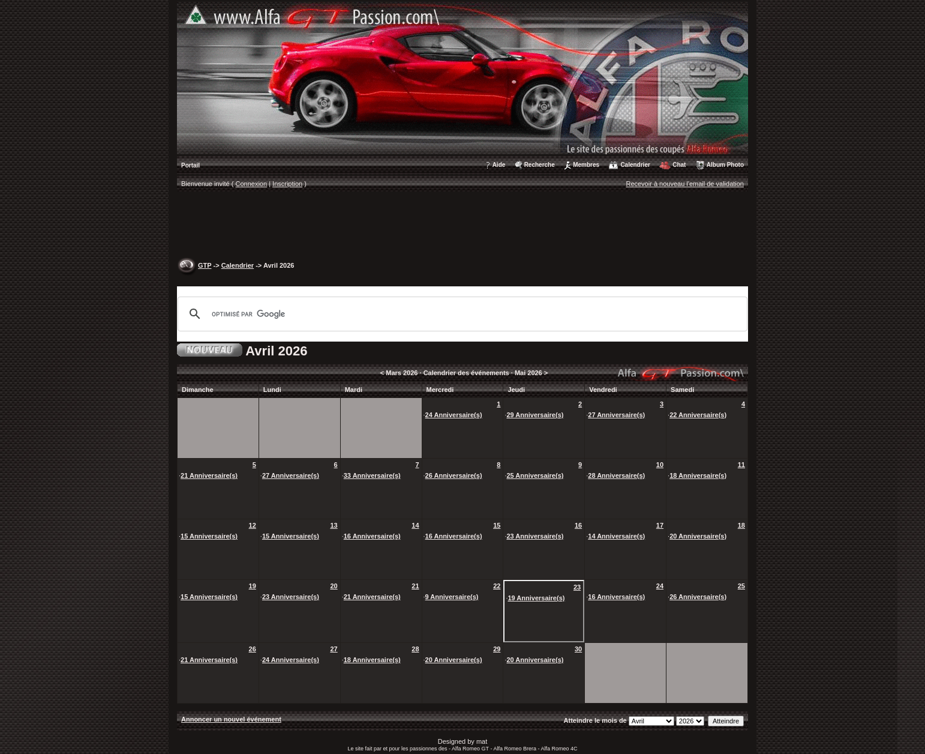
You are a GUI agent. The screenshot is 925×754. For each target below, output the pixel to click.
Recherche (539, 164)
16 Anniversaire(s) (372, 536)
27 (333, 649)
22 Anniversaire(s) (697, 414)
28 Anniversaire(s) (616, 475)
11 (741, 464)
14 (415, 525)
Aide (499, 164)
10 (659, 464)
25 (741, 586)
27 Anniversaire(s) (616, 414)
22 (496, 586)
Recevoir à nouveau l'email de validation (685, 183)
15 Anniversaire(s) (209, 536)
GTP (204, 265)
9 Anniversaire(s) (452, 596)
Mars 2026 (402, 372)
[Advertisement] (462, 226)
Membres (586, 164)
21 (415, 586)
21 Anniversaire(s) (209, 475)
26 (252, 649)
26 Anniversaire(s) (453, 475)
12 (252, 525)
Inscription (287, 183)
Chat (679, 164)
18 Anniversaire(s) (697, 475)
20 (333, 586)
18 (741, 525)
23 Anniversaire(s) (534, 536)
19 (252, 586)
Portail (190, 165)
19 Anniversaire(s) (535, 598)
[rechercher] (461, 314)
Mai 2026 (528, 372)
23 (577, 587)
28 (415, 649)
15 (496, 525)
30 (578, 649)
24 (659, 586)
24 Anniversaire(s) (453, 414)
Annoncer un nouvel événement (231, 719)
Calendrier (635, 164)
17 (659, 525)
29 (496, 649)
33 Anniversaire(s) (372, 475)
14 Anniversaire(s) (616, 536)
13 (333, 525)
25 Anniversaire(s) (534, 475)
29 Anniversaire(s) (534, 414)
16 (578, 525)
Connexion (252, 183)
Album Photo (725, 164)
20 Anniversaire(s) (697, 536)
